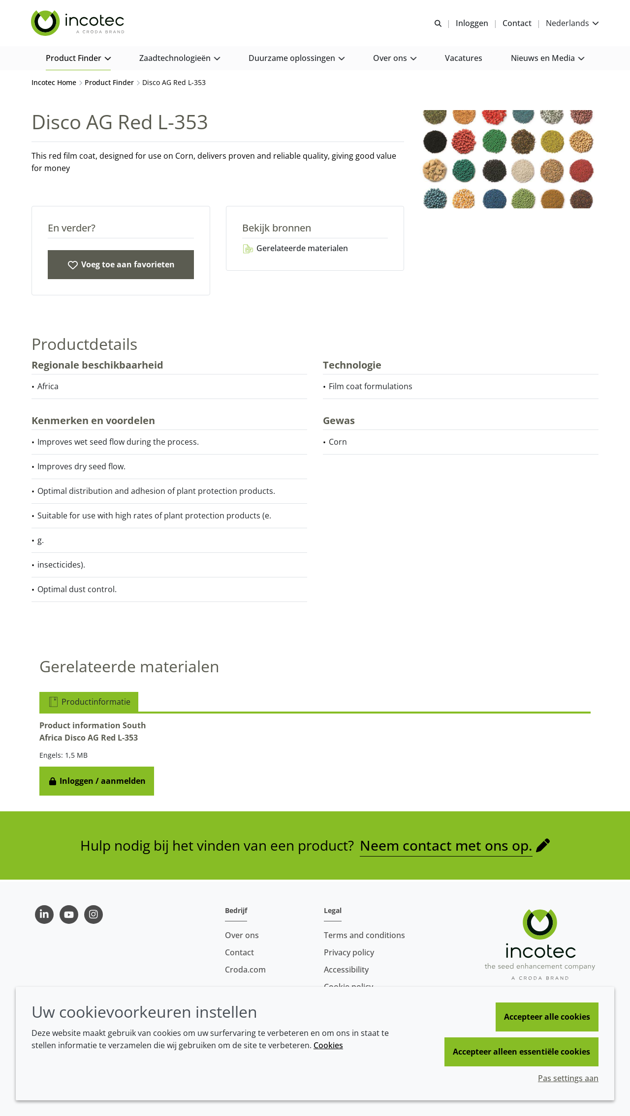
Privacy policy (349, 952)
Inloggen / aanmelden (97, 782)
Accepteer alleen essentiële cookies (521, 1051)
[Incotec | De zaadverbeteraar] (79, 23)
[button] (78, 59)
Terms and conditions (364, 935)
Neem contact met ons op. (446, 846)
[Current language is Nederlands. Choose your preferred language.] (571, 23)
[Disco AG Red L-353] (121, 266)
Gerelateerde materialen (295, 249)
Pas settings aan (568, 1078)
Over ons (242, 935)
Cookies (328, 1045)
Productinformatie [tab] (88, 703)
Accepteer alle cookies (547, 1016)
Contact (239, 952)
